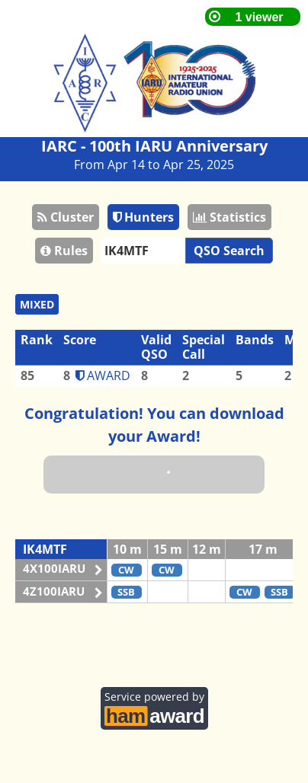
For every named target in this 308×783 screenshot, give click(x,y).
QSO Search (229, 250)
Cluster (65, 217)
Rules (64, 250)
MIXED (37, 304)
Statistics (229, 217)
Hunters (143, 217)
